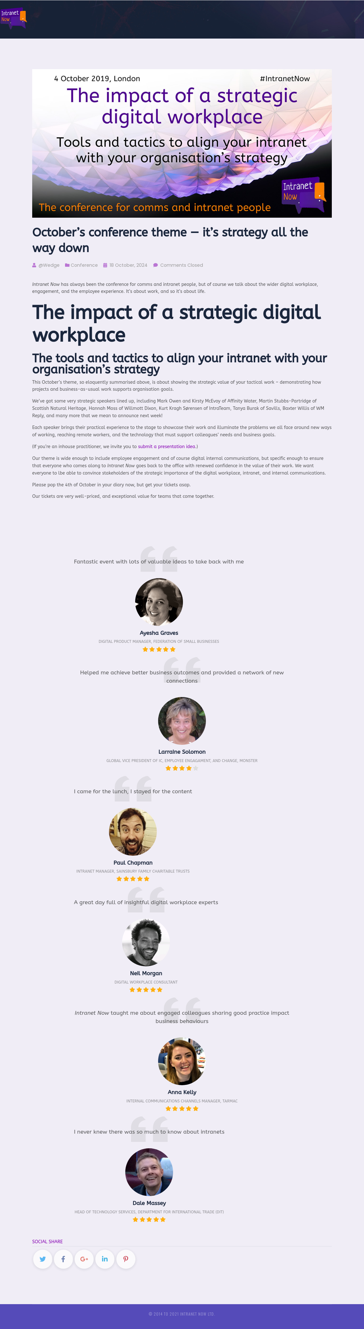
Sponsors (249, 18)
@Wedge (46, 265)
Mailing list (190, 18)
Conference (84, 265)
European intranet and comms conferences (310, 18)
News (166, 18)
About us (221, 18)
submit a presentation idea (166, 446)
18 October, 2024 (125, 265)
